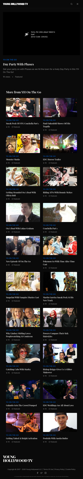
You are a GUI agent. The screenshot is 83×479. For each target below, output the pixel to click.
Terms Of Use (48, 469)
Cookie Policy (70, 469)
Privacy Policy (59, 469)
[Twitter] (41, 473)
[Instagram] (45, 473)
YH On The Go (10, 60)
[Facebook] (37, 473)
